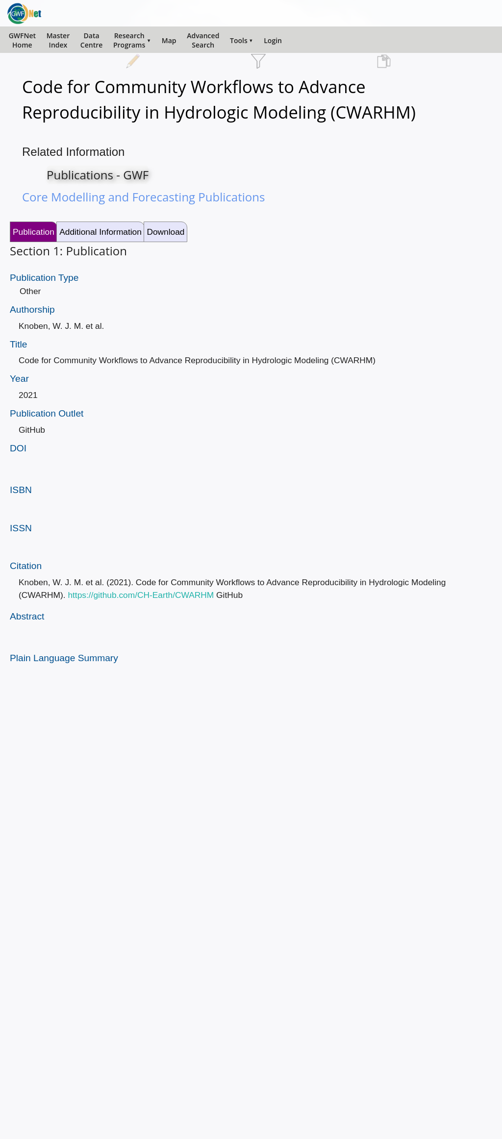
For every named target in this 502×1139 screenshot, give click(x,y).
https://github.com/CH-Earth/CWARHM (141, 595)
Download (165, 232)
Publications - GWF (98, 175)
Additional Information (100, 232)
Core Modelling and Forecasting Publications (143, 197)
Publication (33, 232)
